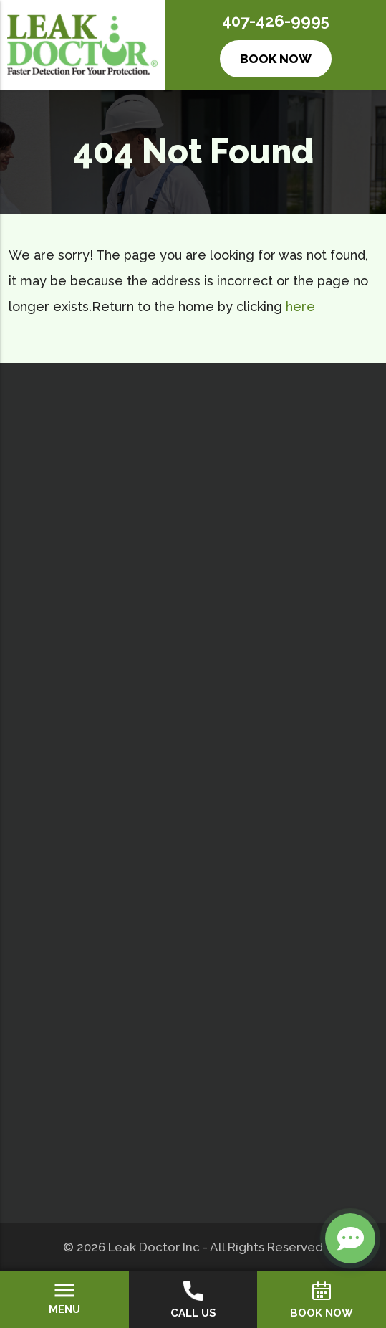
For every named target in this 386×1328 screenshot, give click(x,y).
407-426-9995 (275, 20)
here (300, 306)
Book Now (276, 59)
